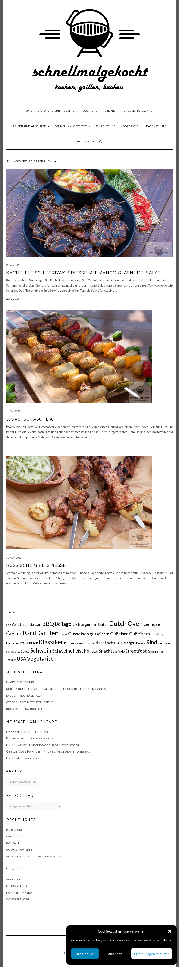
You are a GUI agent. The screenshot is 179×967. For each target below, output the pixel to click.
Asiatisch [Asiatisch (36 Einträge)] (20, 624)
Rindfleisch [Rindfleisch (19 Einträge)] (165, 643)
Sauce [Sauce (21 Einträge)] (25, 651)
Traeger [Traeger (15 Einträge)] (11, 659)
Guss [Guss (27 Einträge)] (63, 634)
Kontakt (12, 843)
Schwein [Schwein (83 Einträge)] (40, 650)
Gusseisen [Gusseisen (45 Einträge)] (78, 633)
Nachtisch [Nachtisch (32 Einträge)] (104, 642)
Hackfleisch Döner (20, 682)
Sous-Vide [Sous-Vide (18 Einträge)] (118, 651)
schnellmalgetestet (72, 126)
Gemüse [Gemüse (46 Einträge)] (151, 624)
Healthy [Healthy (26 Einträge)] (157, 634)
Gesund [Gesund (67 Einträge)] (15, 633)
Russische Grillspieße (36, 565)
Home (28, 110)
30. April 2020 (13, 557)
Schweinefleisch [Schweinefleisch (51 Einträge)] (69, 650)
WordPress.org (17, 899)
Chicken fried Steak (33, 732)
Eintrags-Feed (16, 886)
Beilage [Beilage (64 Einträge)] (63, 624)
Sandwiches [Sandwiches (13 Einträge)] (13, 651)
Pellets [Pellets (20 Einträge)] (141, 643)
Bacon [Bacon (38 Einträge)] (35, 624)
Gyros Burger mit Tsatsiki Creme (29, 702)
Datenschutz (156, 126)
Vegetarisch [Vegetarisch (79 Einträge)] (42, 658)
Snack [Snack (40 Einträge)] (104, 650)
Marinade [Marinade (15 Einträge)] (89, 643)
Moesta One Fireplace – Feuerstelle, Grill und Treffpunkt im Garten (56, 689)
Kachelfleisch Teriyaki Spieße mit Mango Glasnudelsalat (83, 272)
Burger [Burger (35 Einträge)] (84, 624)
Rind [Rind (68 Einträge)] (151, 642)
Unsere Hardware (139, 110)
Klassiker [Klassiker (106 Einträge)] (51, 642)
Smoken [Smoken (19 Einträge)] (92, 651)
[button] (169, 931)
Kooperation (131, 126)
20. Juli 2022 (13, 264)
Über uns (90, 110)
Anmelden (13, 879)
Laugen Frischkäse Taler (24, 695)
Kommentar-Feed (19, 892)
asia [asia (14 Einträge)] (8, 624)
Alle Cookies (85, 954)
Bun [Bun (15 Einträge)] (74, 624)
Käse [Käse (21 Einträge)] (78, 643)
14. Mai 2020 (13, 411)
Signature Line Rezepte (58, 110)
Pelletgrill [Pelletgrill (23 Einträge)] (128, 643)
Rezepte (110, 110)
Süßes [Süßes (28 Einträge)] (153, 651)
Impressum (85, 141)
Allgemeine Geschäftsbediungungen (33, 856)
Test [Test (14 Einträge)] (161, 651)
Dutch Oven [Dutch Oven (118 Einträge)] (126, 623)
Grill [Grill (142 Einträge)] (31, 633)
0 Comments (13, 299)
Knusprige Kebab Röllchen (26, 709)
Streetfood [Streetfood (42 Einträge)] (136, 650)
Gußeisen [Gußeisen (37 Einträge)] (119, 633)
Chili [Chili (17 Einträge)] (94, 625)
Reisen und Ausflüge (31, 126)
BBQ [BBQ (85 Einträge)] (48, 623)
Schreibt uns (105, 126)
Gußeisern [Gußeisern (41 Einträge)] (139, 633)
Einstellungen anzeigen (152, 954)
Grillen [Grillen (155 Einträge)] (48, 633)
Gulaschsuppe (30, 758)
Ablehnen (115, 954)
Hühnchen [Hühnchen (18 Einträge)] (12, 643)
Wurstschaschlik (29, 419)
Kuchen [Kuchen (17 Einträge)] (69, 643)
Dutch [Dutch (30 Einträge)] (103, 624)
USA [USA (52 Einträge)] (21, 659)
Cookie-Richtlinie (19, 849)
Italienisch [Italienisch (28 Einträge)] (29, 642)
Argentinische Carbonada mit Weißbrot (49, 745)
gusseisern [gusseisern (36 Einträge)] (100, 633)
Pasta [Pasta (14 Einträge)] (117, 643)
